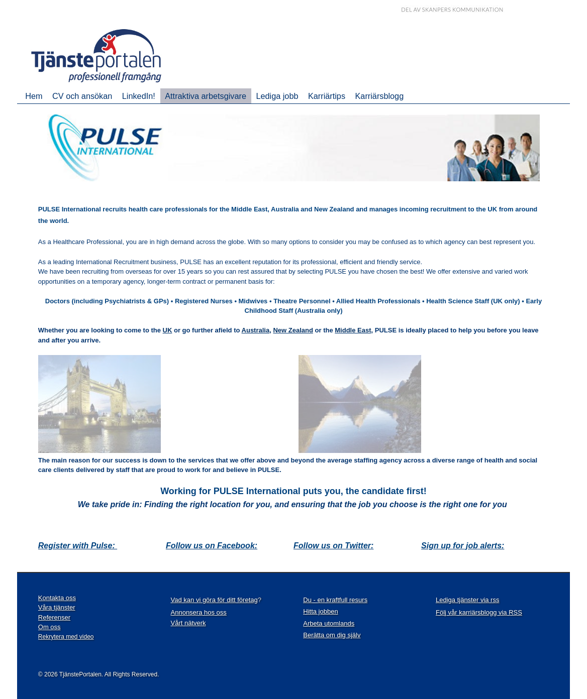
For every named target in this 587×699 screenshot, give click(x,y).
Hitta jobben (320, 611)
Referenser (54, 617)
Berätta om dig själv (331, 635)
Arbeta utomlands (328, 623)
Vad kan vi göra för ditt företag (214, 600)
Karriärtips (326, 95)
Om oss (49, 627)
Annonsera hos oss (199, 612)
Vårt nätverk (188, 623)
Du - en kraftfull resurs (335, 600)
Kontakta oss (57, 598)
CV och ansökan (82, 95)
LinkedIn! (138, 95)
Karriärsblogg (379, 95)
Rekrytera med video (66, 636)
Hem (33, 95)
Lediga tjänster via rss (467, 600)
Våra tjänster (56, 607)
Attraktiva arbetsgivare (205, 95)
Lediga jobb (277, 95)
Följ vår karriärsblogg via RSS (479, 612)
